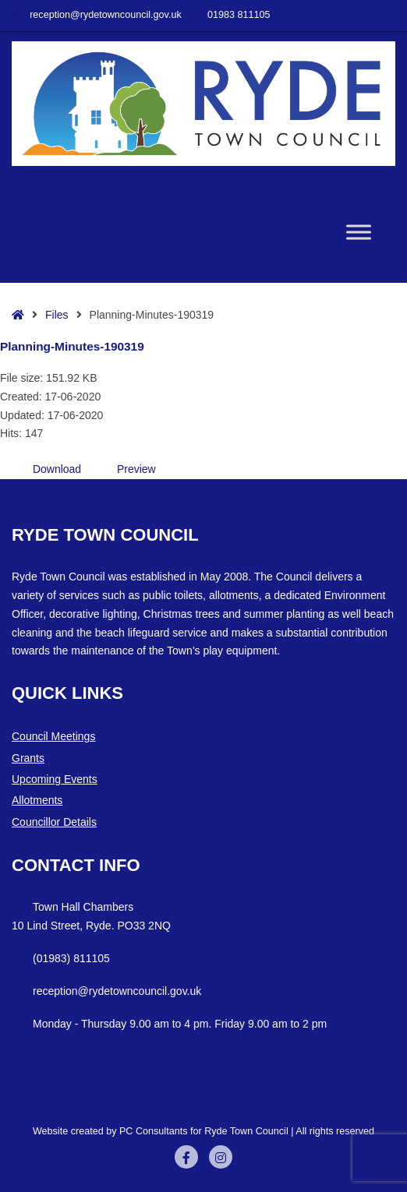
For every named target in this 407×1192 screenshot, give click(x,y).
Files (57, 315)
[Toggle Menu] (358, 232)
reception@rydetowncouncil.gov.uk (97, 14)
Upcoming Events (54, 779)
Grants (28, 758)
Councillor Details (54, 822)
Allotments (37, 800)
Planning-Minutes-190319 (72, 346)
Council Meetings (53, 736)
